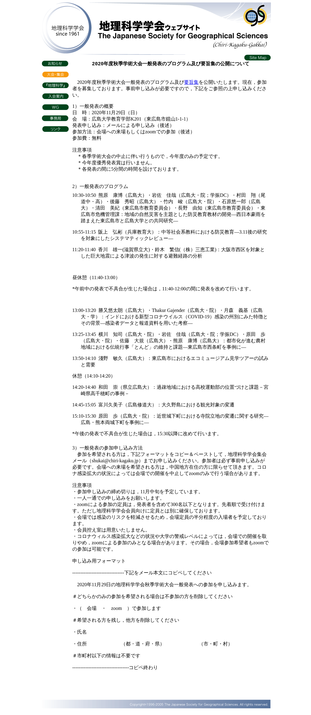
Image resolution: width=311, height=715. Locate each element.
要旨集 (191, 84)
